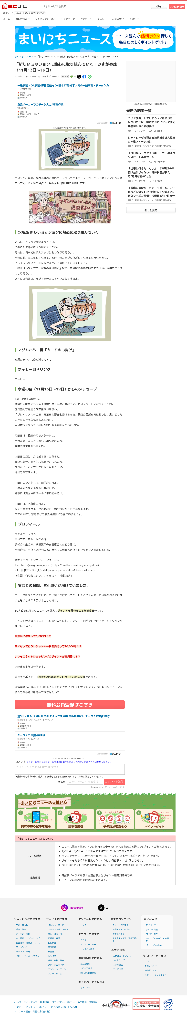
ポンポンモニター (88, 944)
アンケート (86, 18)
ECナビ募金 (118, 964)
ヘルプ (148, 961)
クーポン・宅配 (23, 933)
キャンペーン (68, 18)
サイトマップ (30, 1002)
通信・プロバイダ (56, 964)
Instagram (76, 907)
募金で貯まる (118, 933)
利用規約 (44, 1002)
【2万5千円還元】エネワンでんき (30, 12)
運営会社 (93, 1002)
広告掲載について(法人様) (64, 1006)
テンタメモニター (88, 949)
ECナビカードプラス (122, 955)
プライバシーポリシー (63, 1002)
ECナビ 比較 (118, 969)
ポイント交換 (152, 929)
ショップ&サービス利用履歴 (157, 939)
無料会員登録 (177, 6)
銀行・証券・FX (55, 933)
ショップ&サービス (45, 18)
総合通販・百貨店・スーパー (29, 942)
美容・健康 (21, 929)
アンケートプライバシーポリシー (31, 1006)
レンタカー (53, 956)
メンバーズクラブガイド (155, 974)
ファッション (22, 947)
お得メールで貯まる (121, 929)
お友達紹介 (118, 18)
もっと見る (150, 210)
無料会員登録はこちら (70, 704)
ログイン (159, 6)
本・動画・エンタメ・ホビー (29, 938)
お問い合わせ (150, 966)
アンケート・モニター (58, 969)
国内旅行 (52, 942)
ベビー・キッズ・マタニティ (29, 956)
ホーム (6, 18)
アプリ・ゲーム (55, 973)
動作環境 (82, 1002)
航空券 (51, 951)
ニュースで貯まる (120, 925)
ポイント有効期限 (154, 945)
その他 (132, 18)
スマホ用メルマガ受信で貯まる (125, 939)
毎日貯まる (21, 18)
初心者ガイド (150, 970)
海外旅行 (52, 947)
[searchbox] (79, 6)
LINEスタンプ (119, 960)
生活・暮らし (22, 925)
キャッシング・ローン (58, 929)
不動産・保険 (54, 938)
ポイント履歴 (152, 934)
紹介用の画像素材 (88, 972)
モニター (102, 18)
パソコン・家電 (23, 951)
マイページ (151, 925)
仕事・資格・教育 (56, 960)
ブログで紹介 (86, 968)
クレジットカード (56, 925)
